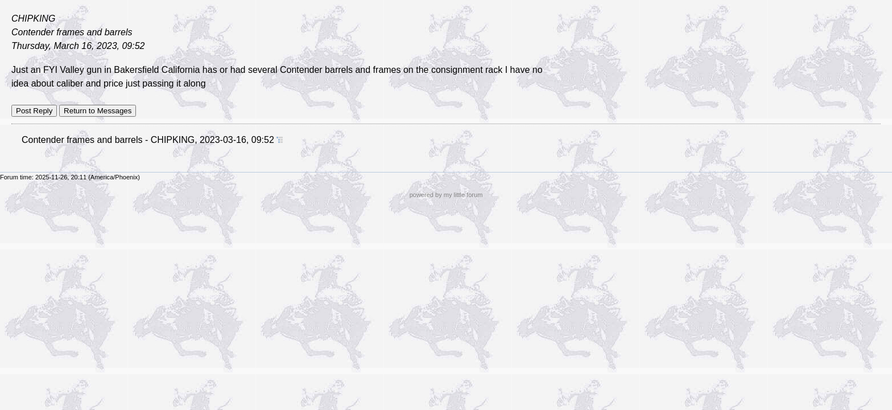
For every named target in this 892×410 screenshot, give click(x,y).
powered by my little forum (446, 194)
